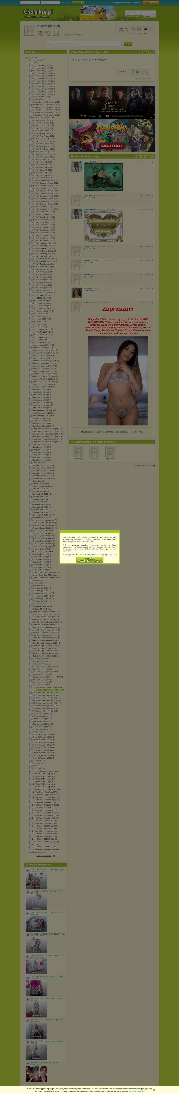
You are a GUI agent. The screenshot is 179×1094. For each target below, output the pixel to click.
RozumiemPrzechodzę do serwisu (90, 560)
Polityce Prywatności (136, 1091)
